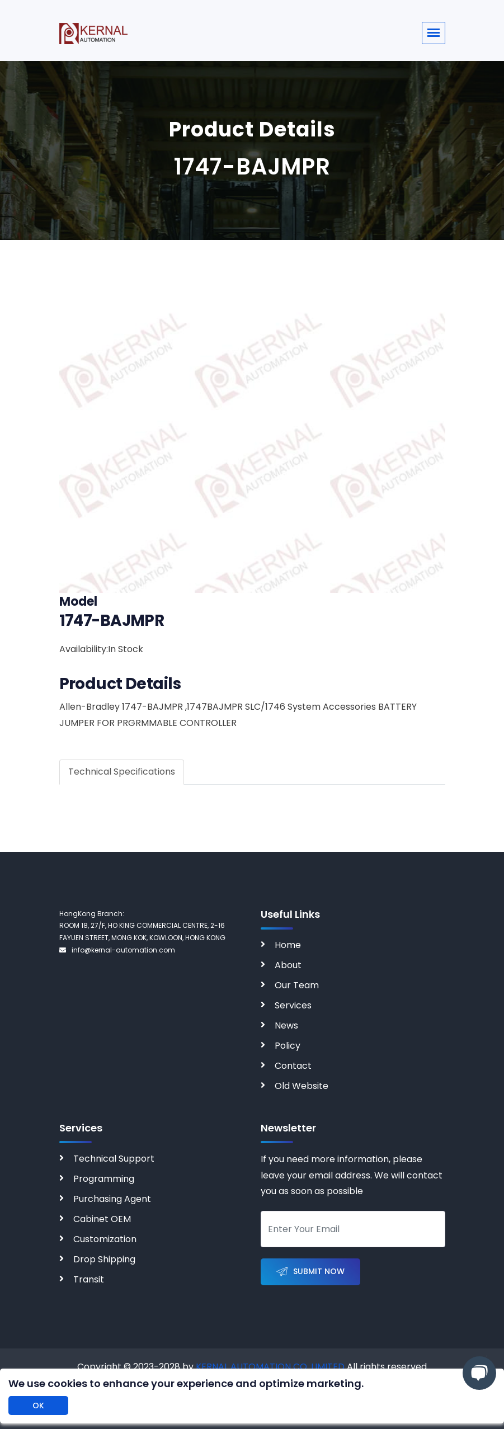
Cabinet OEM (102, 1219)
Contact (293, 1065)
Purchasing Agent (112, 1198)
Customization (104, 1239)
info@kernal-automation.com (117, 950)
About (288, 965)
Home (288, 944)
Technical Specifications (121, 771)
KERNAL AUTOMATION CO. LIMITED (270, 1366)
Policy (287, 1045)
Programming (103, 1178)
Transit (88, 1279)
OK (38, 1405)
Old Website (301, 1085)
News (286, 1025)
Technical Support (113, 1158)
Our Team (297, 985)
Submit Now (310, 1272)
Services (293, 1005)
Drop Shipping (104, 1259)
